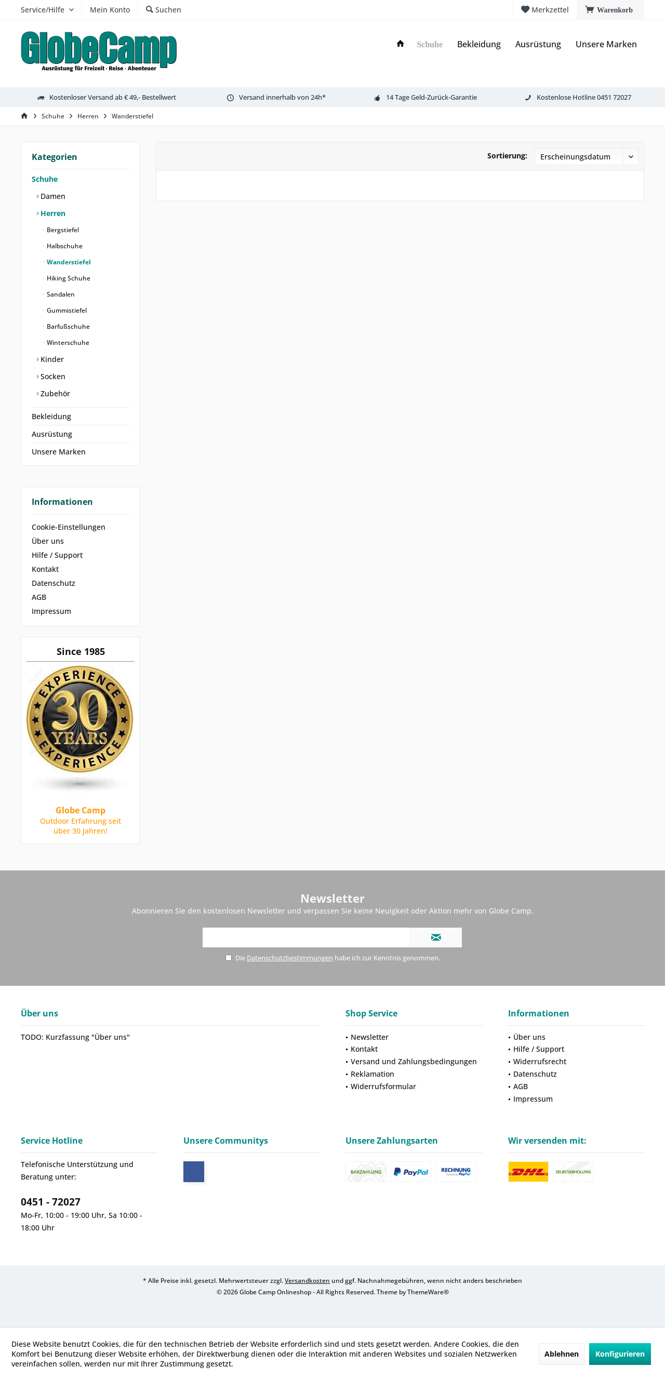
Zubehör (54, 393)
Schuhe (45, 179)
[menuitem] (610, 10)
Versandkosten (307, 1280)
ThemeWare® (428, 1292)
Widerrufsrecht (539, 1061)
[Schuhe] (429, 45)
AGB (39, 597)
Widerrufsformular (383, 1086)
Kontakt (45, 569)
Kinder (51, 359)
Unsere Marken (59, 452)
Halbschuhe (64, 246)
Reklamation (372, 1074)
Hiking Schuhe (67, 278)
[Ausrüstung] (538, 44)
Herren (51, 213)
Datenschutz (53, 583)
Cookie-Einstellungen (68, 527)
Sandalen (60, 294)
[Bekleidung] (479, 44)
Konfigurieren (620, 1354)
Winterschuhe (67, 342)
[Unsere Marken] (606, 44)
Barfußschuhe (67, 326)
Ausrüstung (52, 434)
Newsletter (370, 1037)
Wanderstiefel (68, 262)
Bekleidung (51, 416)
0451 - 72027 (51, 1202)
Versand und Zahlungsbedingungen (414, 1061)
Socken (51, 376)
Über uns (48, 541)
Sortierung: (507, 155)
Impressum (51, 611)
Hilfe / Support (57, 555)
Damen (51, 196)
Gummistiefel (66, 310)
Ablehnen (561, 1354)
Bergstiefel (62, 229)
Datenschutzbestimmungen (290, 957)
